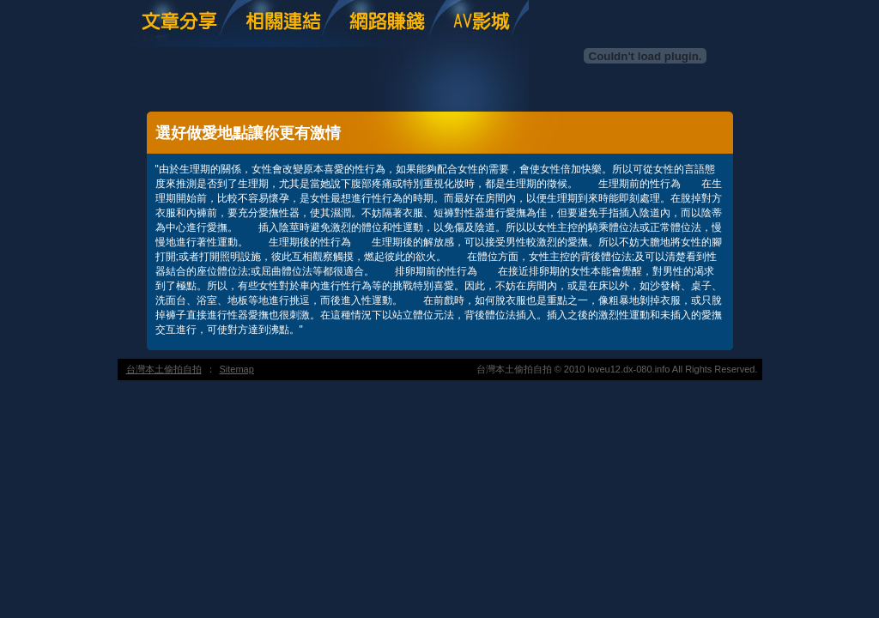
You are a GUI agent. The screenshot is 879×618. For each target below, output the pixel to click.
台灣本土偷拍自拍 (164, 369)
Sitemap (237, 369)
